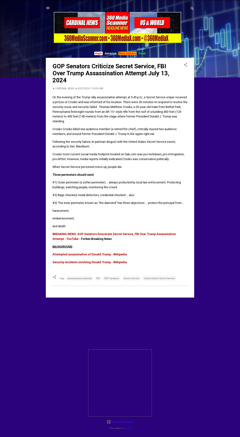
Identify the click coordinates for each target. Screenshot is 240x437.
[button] (186, 65)
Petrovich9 (127, 428)
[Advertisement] (120, 323)
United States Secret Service (159, 278)
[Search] (192, 9)
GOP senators (111, 278)
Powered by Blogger (120, 421)
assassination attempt (79, 278)
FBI (98, 278)
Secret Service (132, 278)
